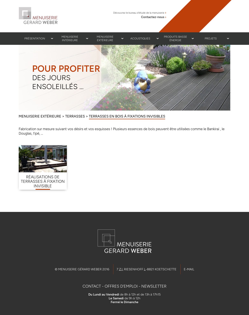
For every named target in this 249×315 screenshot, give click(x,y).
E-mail (189, 269)
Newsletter (153, 286)
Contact (92, 286)
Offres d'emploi (121, 286)
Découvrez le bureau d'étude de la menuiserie (138, 12)
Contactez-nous (152, 17)
